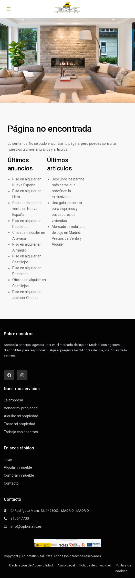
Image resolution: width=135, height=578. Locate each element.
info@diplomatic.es (26, 526)
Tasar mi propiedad (19, 424)
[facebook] (9, 375)
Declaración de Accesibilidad (31, 565)
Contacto (11, 483)
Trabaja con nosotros (21, 432)
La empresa (13, 400)
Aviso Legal (66, 565)
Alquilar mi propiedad (21, 416)
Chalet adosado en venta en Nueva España (27, 209)
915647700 (20, 518)
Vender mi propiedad (21, 408)
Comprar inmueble (19, 475)
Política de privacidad (95, 565)
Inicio (8, 459)
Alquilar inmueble (18, 467)
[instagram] (22, 375)
